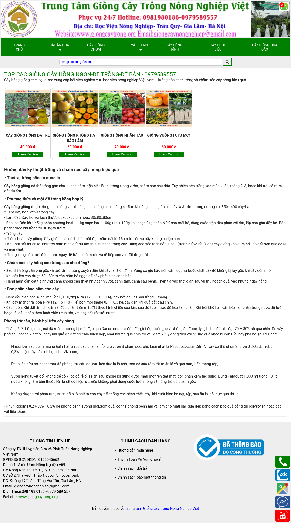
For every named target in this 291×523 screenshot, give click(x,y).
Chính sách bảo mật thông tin (141, 477)
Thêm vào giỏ (27, 154)
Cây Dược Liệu (218, 47)
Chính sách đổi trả (132, 468)
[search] (227, 62)
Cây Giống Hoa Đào (264, 47)
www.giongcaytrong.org (38, 497)
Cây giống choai (96, 47)
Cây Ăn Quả (59, 45)
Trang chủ (19, 47)
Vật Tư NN (139, 45)
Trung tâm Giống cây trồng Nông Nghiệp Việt (162, 508)
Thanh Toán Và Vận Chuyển (139, 459)
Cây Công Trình (174, 47)
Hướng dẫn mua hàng (135, 450)
